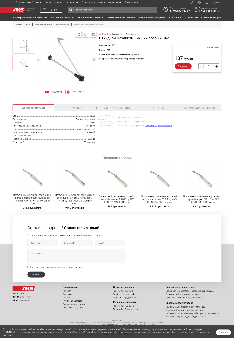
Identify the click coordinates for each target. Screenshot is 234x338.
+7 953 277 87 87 (180, 10)
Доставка (67, 294)
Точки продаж (131, 2)
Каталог (67, 291)
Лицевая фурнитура (62, 17)
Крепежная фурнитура (91, 17)
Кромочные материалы (122, 17)
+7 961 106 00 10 (209, 10)
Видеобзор (57, 92)
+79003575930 (151, 126)
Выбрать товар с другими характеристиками (121, 59)
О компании (114, 2)
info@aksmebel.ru (165, 126)
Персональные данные (74, 304)
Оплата (66, 297)
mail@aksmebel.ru (127, 294)
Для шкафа (175, 17)
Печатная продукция (73, 307)
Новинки (58, 2)
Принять (223, 332)
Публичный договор (73, 301)
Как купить (71, 2)
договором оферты (72, 267)
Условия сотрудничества (125, 297)
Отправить (36, 274)
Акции (48, 2)
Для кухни (192, 17)
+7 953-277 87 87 (126, 291)
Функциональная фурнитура (30, 17)
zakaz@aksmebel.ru (128, 309)
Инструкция (78, 92)
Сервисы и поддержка (92, 2)
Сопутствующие (211, 17)
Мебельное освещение (152, 17)
